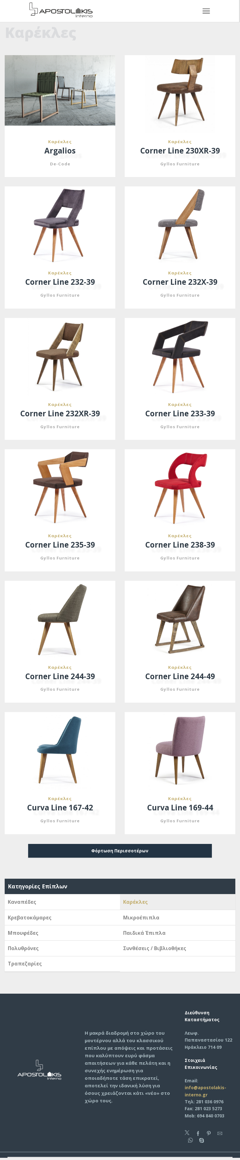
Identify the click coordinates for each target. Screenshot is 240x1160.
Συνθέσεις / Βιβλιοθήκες (154, 949)
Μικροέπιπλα (141, 919)
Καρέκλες (60, 141)
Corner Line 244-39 (60, 677)
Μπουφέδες (23, 934)
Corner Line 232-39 (60, 282)
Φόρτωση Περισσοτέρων (119, 853)
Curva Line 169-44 (180, 809)
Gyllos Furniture (180, 164)
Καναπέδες (22, 903)
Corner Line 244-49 (180, 677)
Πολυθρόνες (23, 949)
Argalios (60, 150)
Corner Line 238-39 (180, 545)
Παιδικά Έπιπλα (144, 934)
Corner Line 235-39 (60, 545)
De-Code (60, 164)
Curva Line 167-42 (60, 809)
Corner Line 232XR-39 (60, 414)
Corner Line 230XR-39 (180, 150)
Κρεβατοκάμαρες (30, 919)
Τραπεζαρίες (25, 965)
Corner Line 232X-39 (180, 282)
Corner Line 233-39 (180, 414)
